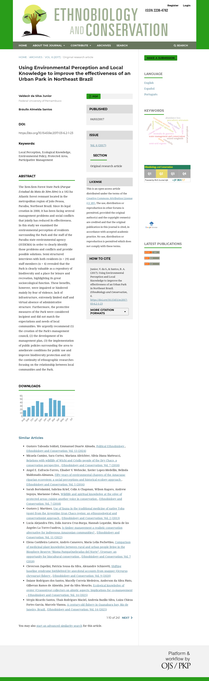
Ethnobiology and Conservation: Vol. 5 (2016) (55, 484)
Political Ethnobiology (110, 446)
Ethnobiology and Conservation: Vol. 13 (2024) (56, 451)
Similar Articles (31, 438)
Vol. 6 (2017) (53, 57)
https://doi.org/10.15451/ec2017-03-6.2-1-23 (46, 133)
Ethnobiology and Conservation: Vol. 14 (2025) (58, 595)
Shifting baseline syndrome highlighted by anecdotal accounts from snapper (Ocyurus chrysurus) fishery (77, 571)
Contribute (80, 45)
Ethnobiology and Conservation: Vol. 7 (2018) (90, 465)
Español (149, 88)
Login (187, 5)
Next (125, 617)
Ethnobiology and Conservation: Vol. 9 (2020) (82, 576)
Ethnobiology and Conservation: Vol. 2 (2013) (91, 518)
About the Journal (48, 45)
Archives (104, 45)
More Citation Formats (102, 311)
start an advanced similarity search (59, 626)
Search (122, 45)
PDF (95, 96)
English (149, 83)
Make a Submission (161, 57)
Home (23, 45)
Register (173, 5)
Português (150, 94)
